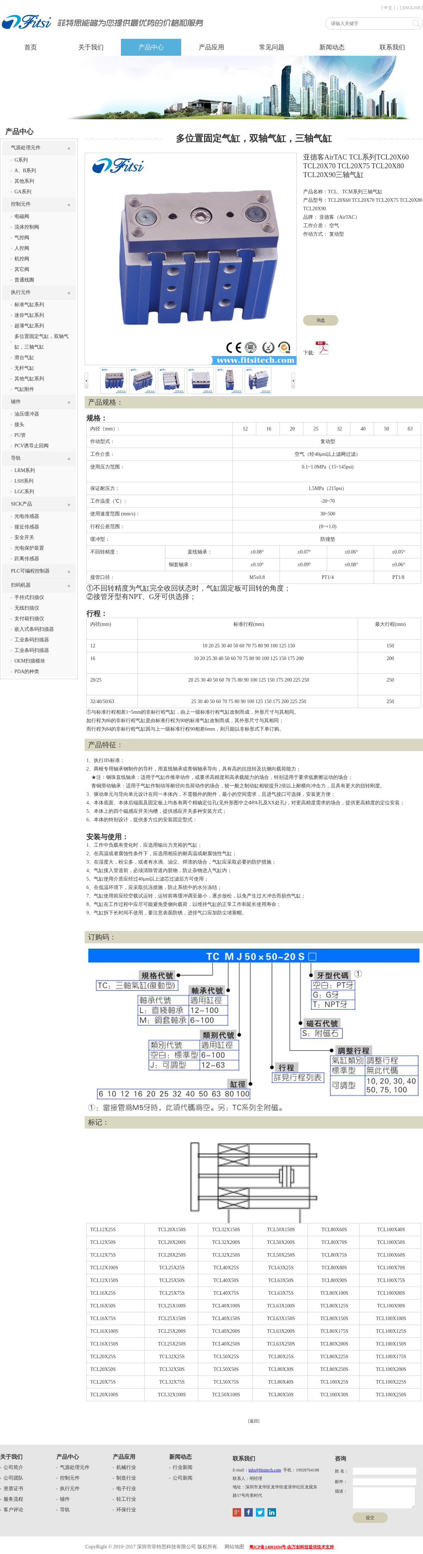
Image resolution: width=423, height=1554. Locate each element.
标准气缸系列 (29, 304)
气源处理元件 (26, 147)
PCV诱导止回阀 (31, 445)
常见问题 (271, 47)
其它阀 (21, 269)
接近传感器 (26, 527)
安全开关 (24, 537)
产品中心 (151, 47)
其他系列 (24, 181)
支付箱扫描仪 (29, 618)
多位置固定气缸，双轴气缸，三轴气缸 (41, 342)
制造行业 (126, 1478)
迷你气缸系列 (29, 315)
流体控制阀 (26, 227)
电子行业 (126, 1488)
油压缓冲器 (26, 414)
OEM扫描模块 (29, 661)
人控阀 (21, 248)
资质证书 (13, 1488)
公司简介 (13, 1467)
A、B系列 (25, 170)
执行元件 (21, 292)
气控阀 (21, 237)
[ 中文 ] (388, 7)
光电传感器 (26, 516)
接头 (19, 424)
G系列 (21, 160)
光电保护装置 (29, 548)
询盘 (321, 320)
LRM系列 (24, 470)
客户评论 (13, 1509)
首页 (30, 47)
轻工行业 (126, 1499)
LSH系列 (23, 481)
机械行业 (126, 1467)
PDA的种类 (26, 671)
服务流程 (13, 1499)
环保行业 (126, 1509)
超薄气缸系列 (29, 325)
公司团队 (13, 1478)
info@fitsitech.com (265, 1470)
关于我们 (91, 47)
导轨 (16, 458)
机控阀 (21, 258)
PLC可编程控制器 (30, 571)
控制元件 (21, 204)
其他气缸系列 (29, 378)
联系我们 (392, 47)
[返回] (253, 1421)
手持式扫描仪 (29, 597)
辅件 (16, 401)
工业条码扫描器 (31, 639)
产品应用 (211, 47)
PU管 (20, 435)
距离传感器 (26, 558)
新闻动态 (332, 47)
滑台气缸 (24, 357)
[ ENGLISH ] (411, 7)
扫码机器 (21, 585)
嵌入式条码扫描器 (34, 629)
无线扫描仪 (26, 608)
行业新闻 (182, 1467)
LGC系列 (24, 491)
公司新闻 (182, 1478)
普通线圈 (24, 280)
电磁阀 (21, 216)
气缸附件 (24, 389)
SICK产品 (21, 504)
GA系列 (22, 191)
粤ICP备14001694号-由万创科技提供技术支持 (291, 1546)
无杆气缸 (24, 368)
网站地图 (234, 1546)
